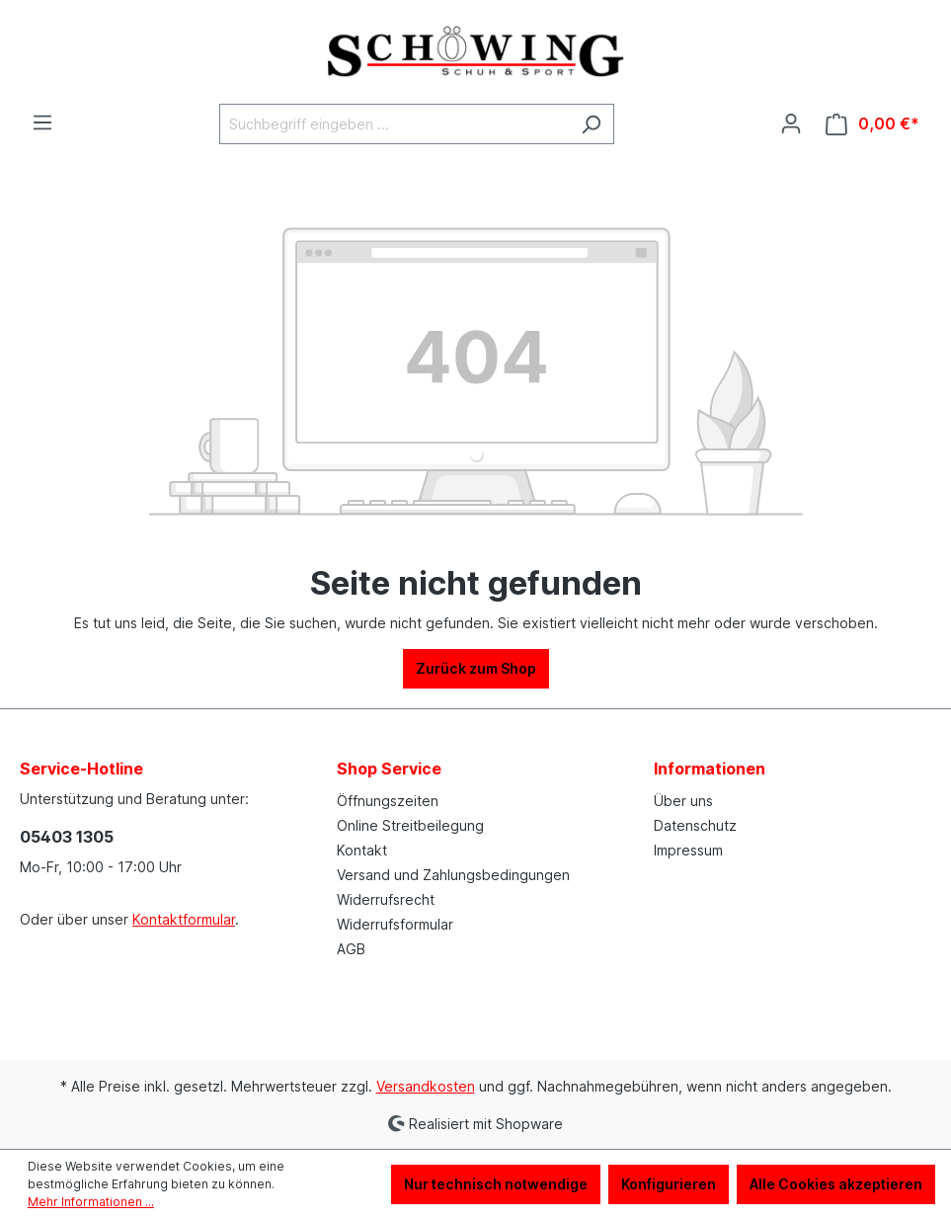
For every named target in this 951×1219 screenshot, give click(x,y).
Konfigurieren (668, 1184)
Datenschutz (695, 825)
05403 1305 (67, 837)
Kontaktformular (183, 919)
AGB (351, 948)
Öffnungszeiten (387, 800)
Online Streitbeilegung (410, 825)
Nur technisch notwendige (496, 1184)
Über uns (683, 800)
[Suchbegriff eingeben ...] (394, 124)
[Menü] (42, 122)
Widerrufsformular (395, 924)
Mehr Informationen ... (91, 1201)
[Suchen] (591, 124)
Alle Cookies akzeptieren (836, 1184)
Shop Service (389, 768)
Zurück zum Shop (476, 668)
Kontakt (362, 850)
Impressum (688, 850)
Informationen (709, 768)
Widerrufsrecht (386, 899)
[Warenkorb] (872, 124)
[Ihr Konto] (791, 123)
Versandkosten (425, 1086)
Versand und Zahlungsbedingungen (453, 874)
